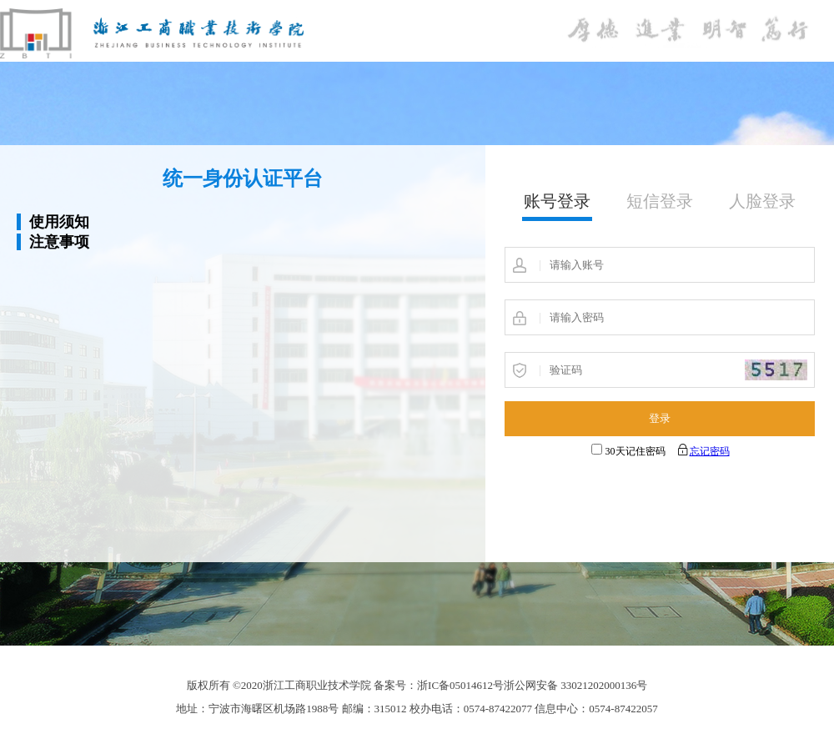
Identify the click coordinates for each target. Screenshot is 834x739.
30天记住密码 (635, 451)
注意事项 (59, 242)
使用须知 (59, 222)
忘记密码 (710, 450)
